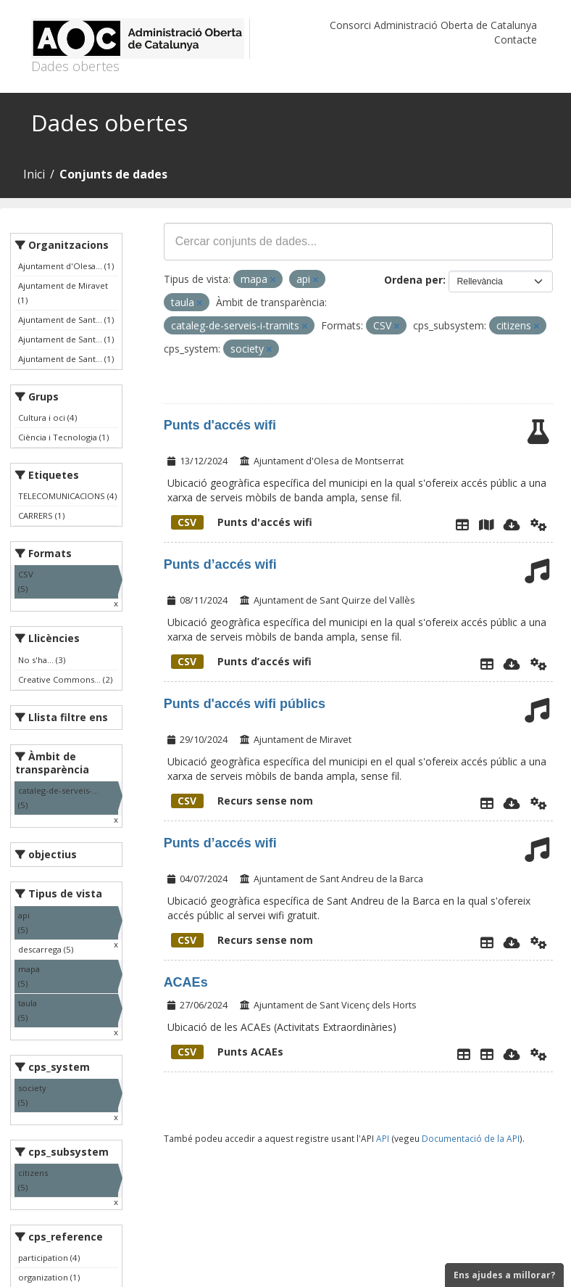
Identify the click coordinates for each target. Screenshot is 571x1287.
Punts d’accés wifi (220, 564)
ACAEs (186, 982)
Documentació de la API (471, 1138)
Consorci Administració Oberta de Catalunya (433, 25)
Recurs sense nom (242, 800)
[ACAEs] (486, 1054)
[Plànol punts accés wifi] (486, 525)
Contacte (515, 39)
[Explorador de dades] (462, 525)
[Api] (538, 525)
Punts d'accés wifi (220, 425)
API (382, 1138)
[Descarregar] (512, 525)
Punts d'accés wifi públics (244, 703)
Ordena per (413, 280)
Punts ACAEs (227, 1051)
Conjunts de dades (113, 174)
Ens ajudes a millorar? (504, 1275)
